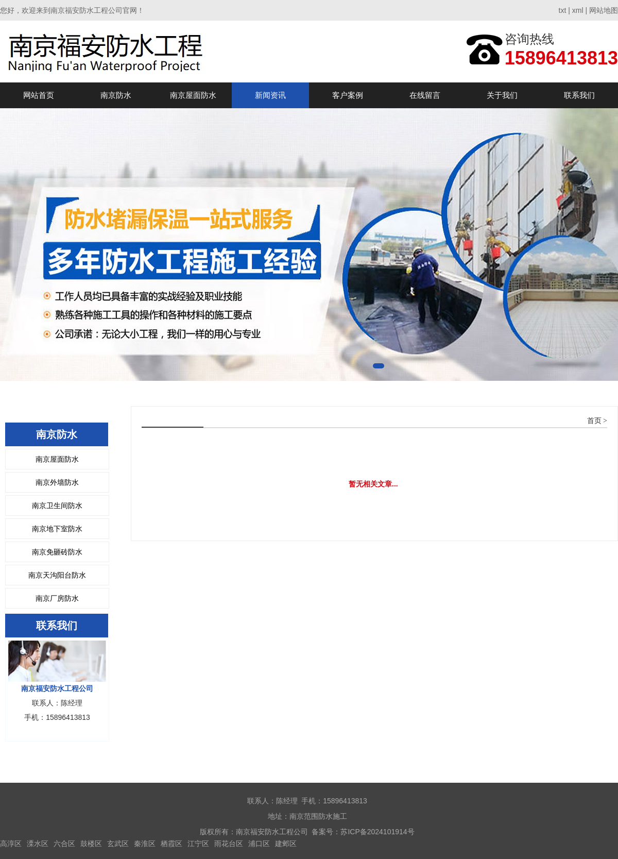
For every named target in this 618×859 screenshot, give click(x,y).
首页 (594, 421)
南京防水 (115, 95)
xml (577, 10)
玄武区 (118, 843)
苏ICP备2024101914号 (377, 832)
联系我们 (579, 95)
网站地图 (603, 10)
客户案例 (347, 95)
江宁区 (198, 843)
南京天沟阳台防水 (57, 575)
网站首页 (38, 95)
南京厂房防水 (57, 598)
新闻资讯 (270, 95)
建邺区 (286, 843)
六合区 (64, 843)
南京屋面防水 (193, 95)
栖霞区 (171, 843)
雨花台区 (228, 843)
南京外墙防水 (57, 482)
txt (562, 10)
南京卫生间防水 (57, 505)
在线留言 (424, 95)
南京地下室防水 (57, 529)
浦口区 (259, 843)
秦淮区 (145, 843)
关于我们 (502, 95)
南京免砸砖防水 (57, 552)
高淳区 (11, 843)
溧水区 (37, 843)
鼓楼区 (91, 843)
